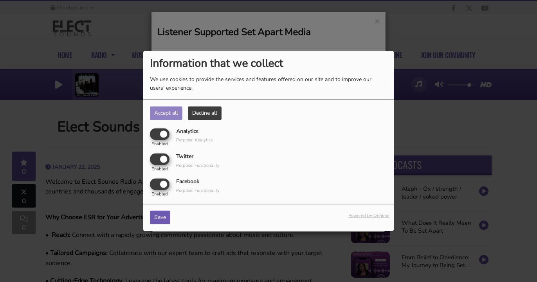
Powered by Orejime (368, 216)
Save (160, 217)
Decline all (204, 113)
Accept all (166, 113)
